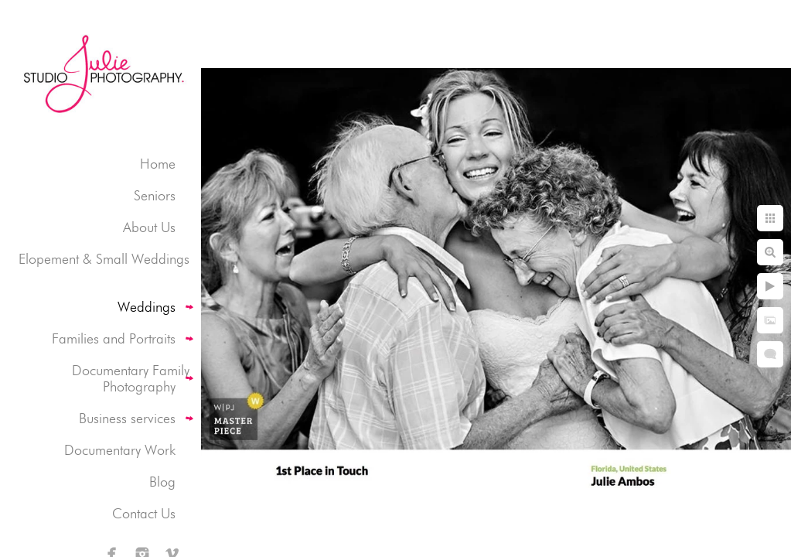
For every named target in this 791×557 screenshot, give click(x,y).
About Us (149, 227)
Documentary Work (120, 450)
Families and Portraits (114, 338)
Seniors (155, 195)
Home (158, 163)
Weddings (147, 307)
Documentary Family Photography (130, 378)
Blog (162, 481)
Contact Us (144, 513)
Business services (127, 418)
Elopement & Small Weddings (104, 259)
